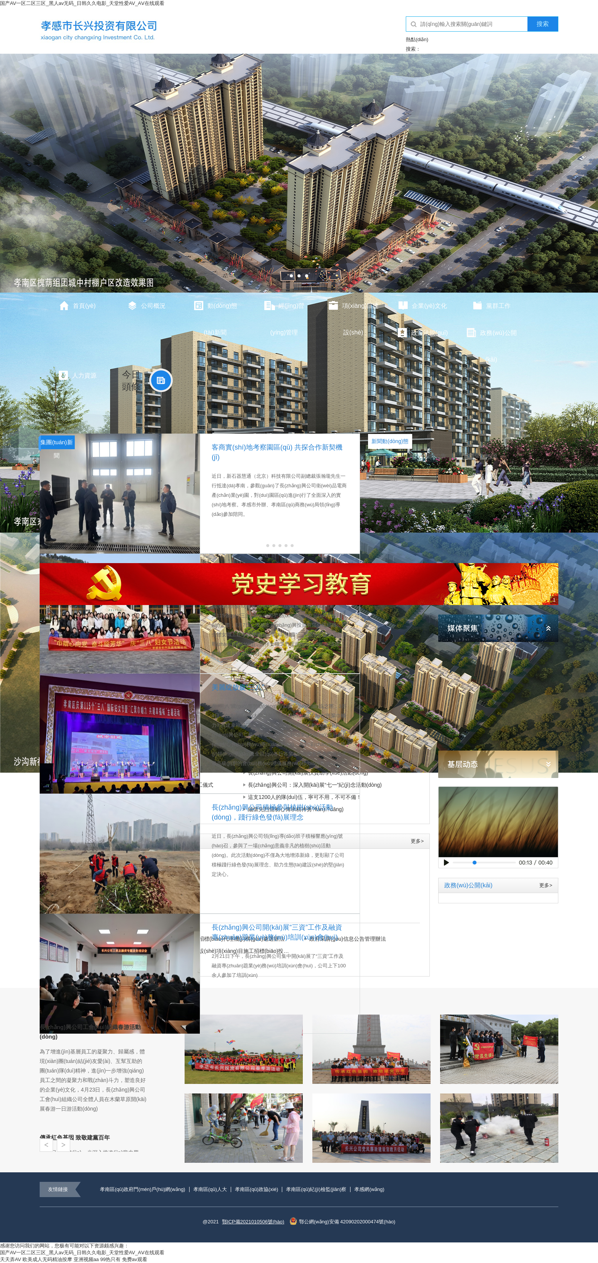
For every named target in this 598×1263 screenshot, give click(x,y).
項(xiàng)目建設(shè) (353, 310)
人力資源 (77, 375)
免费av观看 (134, 1259)
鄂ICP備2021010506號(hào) (253, 1222)
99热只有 (110, 1259)
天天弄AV (10, 1259)
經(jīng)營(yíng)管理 (284, 310)
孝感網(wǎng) (369, 1189)
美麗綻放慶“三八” (238, 687)
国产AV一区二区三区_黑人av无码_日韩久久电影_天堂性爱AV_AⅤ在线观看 (82, 3)
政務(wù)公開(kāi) (491, 337)
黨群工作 (491, 305)
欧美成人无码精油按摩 (47, 1259)
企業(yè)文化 (422, 305)
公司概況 (146, 305)
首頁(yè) (77, 305)
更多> (417, 841)
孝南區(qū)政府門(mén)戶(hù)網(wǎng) (142, 1189)
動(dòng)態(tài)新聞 (215, 310)
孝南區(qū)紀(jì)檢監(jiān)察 (316, 1189)
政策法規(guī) (422, 332)
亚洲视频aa (86, 1259)
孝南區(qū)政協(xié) (256, 1189)
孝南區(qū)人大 (210, 1189)
